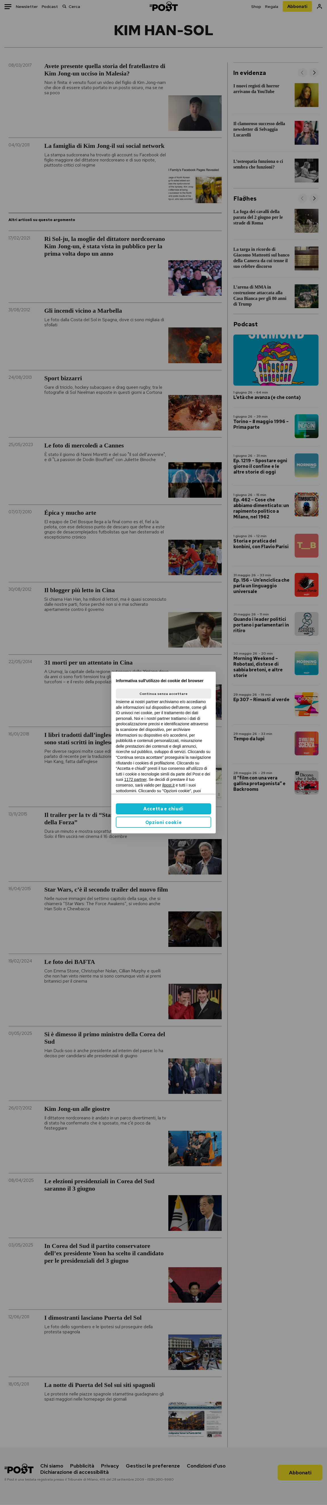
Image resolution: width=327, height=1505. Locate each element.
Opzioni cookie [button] (163, 822)
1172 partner (135, 779)
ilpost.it (168, 785)
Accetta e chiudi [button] (163, 809)
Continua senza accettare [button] (163, 693)
